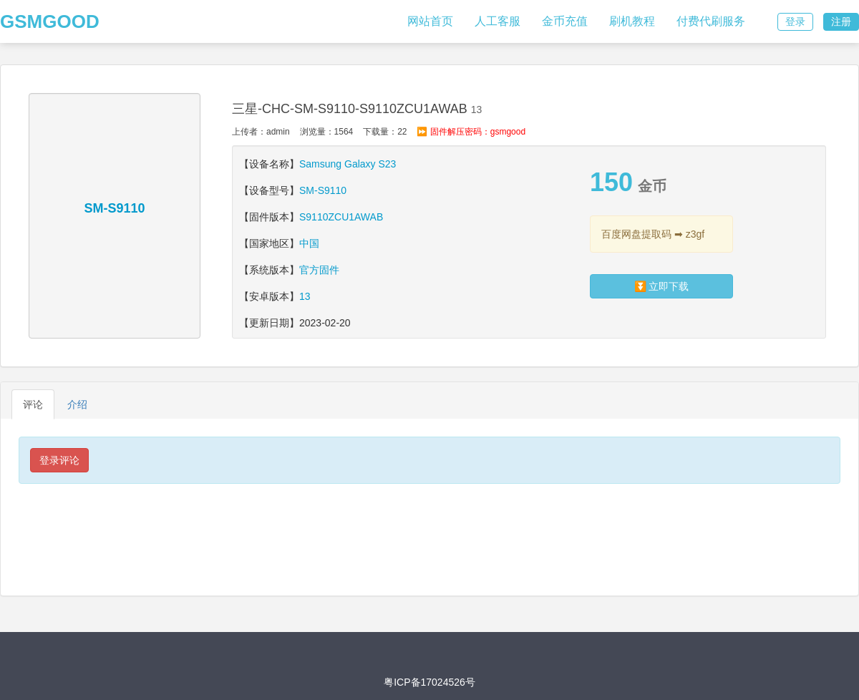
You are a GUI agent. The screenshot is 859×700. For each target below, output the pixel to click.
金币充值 (565, 21)
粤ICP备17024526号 (429, 682)
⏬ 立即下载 (661, 286)
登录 (795, 21)
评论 (33, 404)
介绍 (77, 404)
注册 (841, 21)
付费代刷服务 (710, 21)
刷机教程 (632, 21)
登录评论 (59, 460)
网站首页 (430, 21)
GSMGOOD (50, 21)
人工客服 (497, 21)
